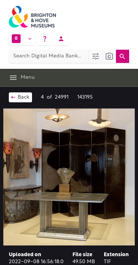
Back (19, 97)
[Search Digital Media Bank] (49, 56)
